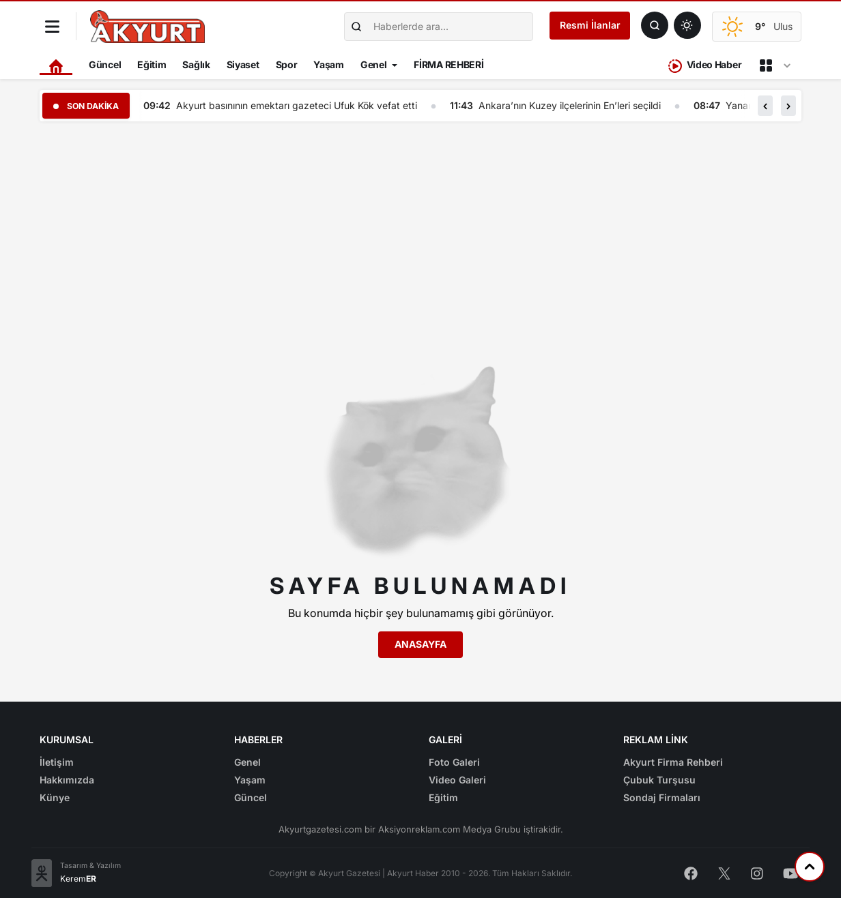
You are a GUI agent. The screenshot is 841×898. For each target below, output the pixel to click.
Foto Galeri (454, 762)
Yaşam (328, 64)
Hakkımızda (67, 779)
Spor (287, 64)
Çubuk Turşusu (659, 779)
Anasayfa (420, 644)
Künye (55, 797)
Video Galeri (457, 779)
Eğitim (151, 64)
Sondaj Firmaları (661, 797)
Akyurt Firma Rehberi (673, 762)
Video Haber (704, 65)
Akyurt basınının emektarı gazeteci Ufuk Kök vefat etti (300, 105)
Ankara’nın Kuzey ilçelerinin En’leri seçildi (573, 105)
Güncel (105, 64)
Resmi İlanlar (590, 25)
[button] (765, 105)
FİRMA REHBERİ (448, 64)
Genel (373, 64)
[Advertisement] (420, 227)
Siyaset (243, 64)
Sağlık (196, 64)
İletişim (57, 762)
